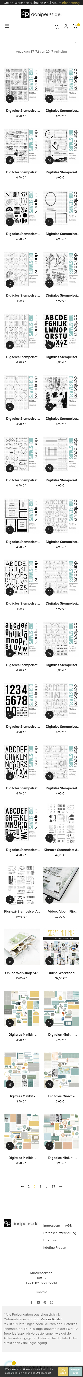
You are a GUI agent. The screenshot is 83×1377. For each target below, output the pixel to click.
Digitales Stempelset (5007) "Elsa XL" (21, 665)
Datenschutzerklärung (59, 1233)
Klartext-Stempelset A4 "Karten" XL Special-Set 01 (21, 912)
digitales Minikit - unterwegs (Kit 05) (61, 1035)
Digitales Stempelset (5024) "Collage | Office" (61, 111)
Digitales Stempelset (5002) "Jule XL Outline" (61, 789)
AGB (68, 1225)
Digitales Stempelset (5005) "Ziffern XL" (21, 727)
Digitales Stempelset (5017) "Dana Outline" (22, 357)
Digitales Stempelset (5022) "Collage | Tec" (61, 173)
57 (53, 1186)
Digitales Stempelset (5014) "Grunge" (61, 419)
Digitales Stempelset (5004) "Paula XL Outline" (61, 727)
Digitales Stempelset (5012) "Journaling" (61, 481)
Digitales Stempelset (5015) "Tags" (21, 419)
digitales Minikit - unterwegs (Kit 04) (21, 1097)
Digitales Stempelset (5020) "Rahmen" (61, 234)
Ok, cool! (63, 1371)
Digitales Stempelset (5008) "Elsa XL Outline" (61, 604)
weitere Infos (75, 1371)
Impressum (51, 1225)
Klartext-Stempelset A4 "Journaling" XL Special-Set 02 (61, 850)
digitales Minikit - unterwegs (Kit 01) (61, 1158)
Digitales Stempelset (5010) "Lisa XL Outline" (61, 542)
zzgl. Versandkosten (47, 1319)
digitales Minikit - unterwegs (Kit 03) (61, 1097)
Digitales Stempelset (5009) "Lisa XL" (21, 604)
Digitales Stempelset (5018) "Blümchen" (61, 296)
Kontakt (41, 1292)
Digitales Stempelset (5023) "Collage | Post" (21, 173)
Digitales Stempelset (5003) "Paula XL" (21, 789)
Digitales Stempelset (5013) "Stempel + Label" (21, 481)
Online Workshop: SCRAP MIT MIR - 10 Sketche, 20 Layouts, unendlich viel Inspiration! (61, 973)
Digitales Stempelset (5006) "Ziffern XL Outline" (61, 665)
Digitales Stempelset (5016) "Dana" (61, 357)
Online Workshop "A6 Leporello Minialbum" (21, 973)
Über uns (50, 1240)
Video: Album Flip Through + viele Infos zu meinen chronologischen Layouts (61, 912)
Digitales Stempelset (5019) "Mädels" (21, 296)
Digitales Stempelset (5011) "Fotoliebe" (21, 542)
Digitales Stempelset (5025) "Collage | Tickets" (21, 111)
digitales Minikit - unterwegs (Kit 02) (21, 1158)
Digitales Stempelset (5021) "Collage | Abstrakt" (21, 234)
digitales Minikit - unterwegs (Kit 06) (21, 1035)
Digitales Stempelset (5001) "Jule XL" (21, 850)
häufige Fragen (54, 1247)
